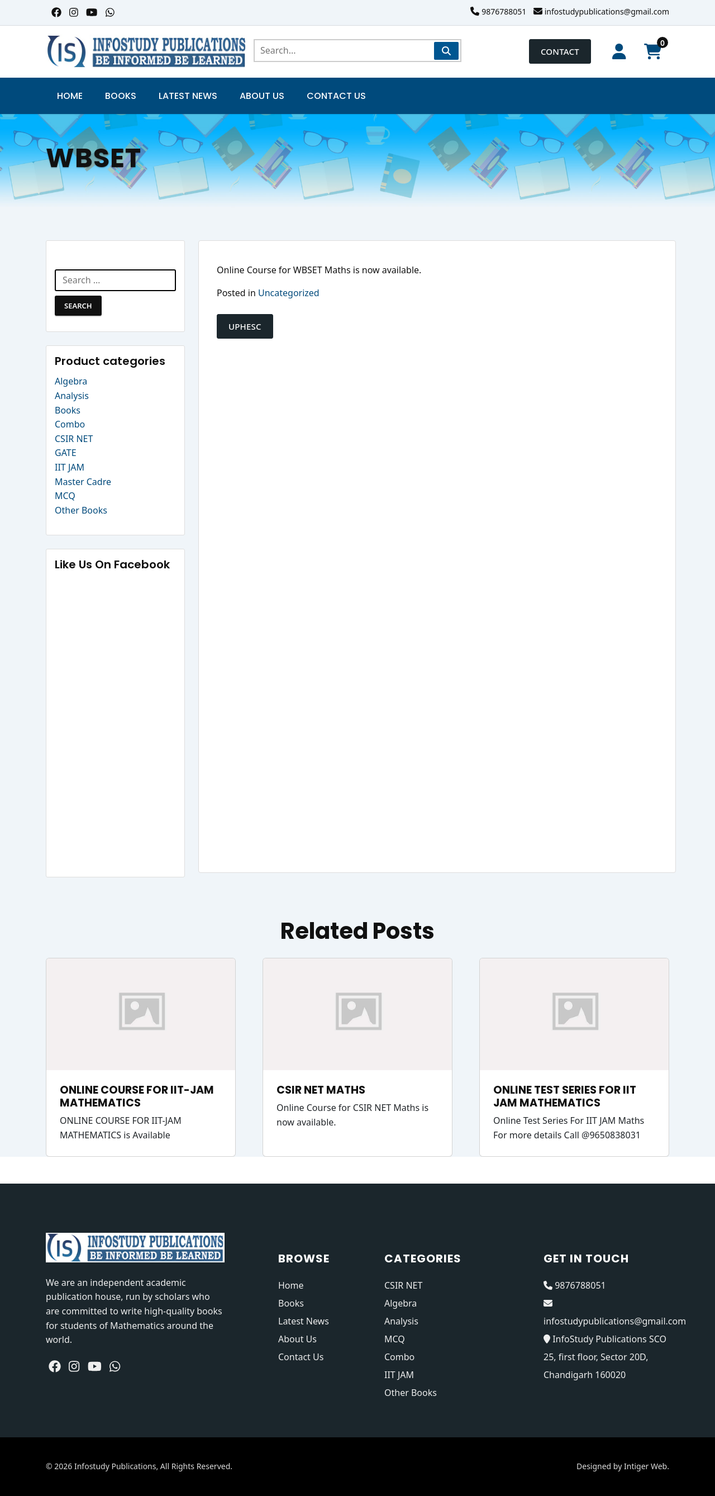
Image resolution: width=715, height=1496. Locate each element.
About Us (262, 95)
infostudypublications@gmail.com (607, 11)
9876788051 (504, 11)
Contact (560, 51)
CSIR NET (74, 439)
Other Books (81, 510)
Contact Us (336, 95)
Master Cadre (83, 482)
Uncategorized (289, 293)
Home (70, 95)
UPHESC (244, 326)
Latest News (188, 95)
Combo (70, 424)
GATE (66, 453)
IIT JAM (69, 467)
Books (120, 95)
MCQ (65, 496)
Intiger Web (645, 1466)
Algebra (71, 381)
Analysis (72, 396)
